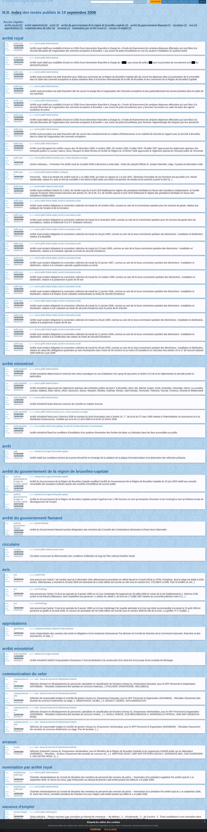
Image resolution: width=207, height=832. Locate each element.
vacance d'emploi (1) (120, 28)
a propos (172, 2)
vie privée (155, 2)
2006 (91, 12)
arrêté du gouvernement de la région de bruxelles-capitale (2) (94, 25)
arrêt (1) (54, 25)
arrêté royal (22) (14, 25)
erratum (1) (63, 28)
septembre (76, 12)
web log (183, 2)
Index (16, 12)
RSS (164, 2)
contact (194, 2)
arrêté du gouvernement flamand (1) (150, 25)
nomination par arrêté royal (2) (89, 28)
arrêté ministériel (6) (36, 25)
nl (204, 2)
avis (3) (193, 25)
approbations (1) (14, 28)
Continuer (95, 829)
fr (201, 2)
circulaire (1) (180, 25)
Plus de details (110, 829)
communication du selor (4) (40, 28)
